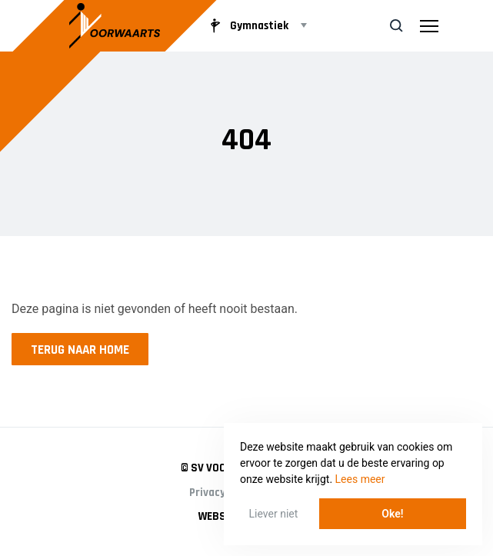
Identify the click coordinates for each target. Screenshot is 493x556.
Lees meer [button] (360, 479)
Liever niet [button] (273, 514)
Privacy (207, 492)
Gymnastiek (246, 25)
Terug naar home (80, 349)
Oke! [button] (392, 514)
